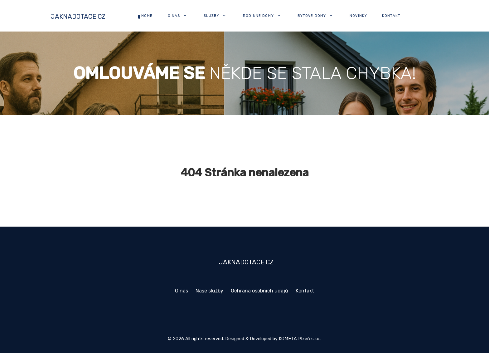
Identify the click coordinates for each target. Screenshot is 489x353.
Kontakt (305, 291)
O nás (181, 291)
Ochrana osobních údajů (259, 291)
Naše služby (209, 291)
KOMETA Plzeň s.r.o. (299, 338)
